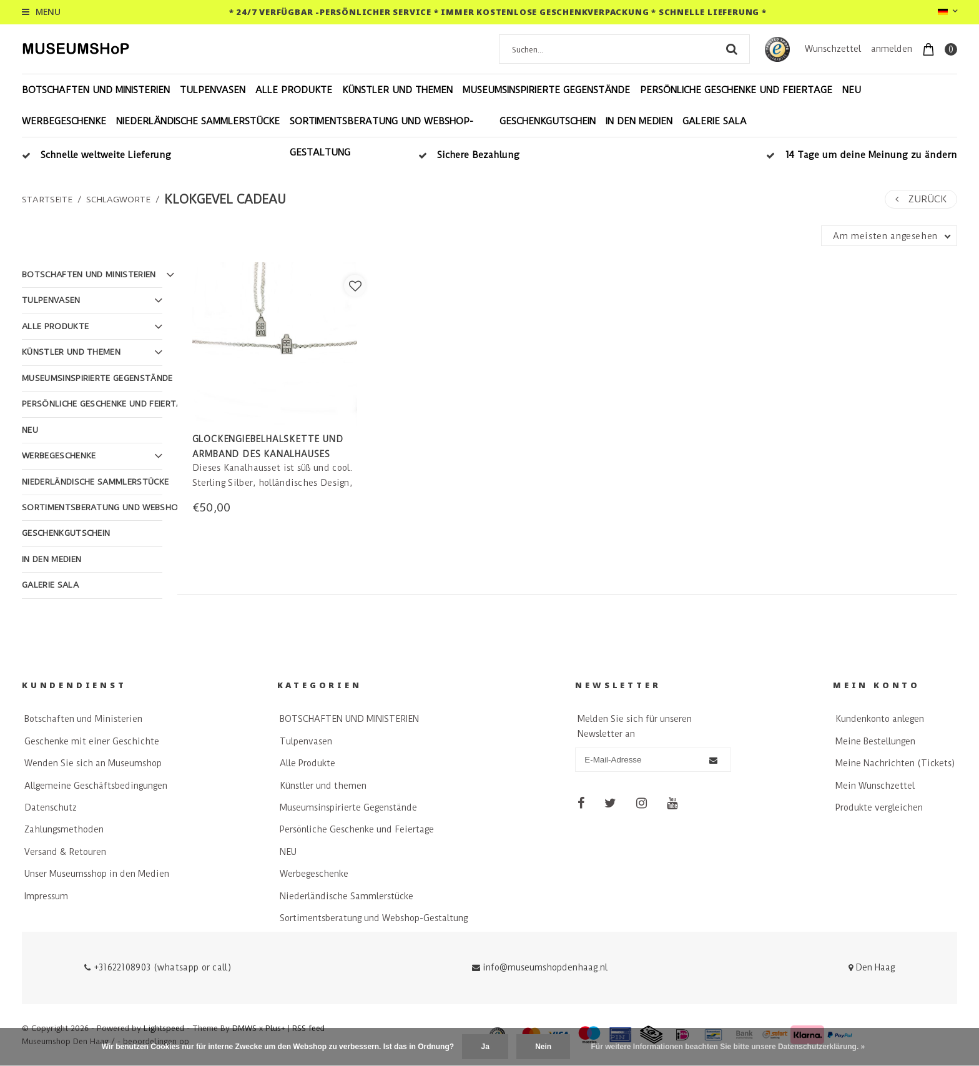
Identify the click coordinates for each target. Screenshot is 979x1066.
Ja (485, 1046)
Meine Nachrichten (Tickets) (895, 763)
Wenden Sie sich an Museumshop (93, 763)
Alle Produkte (293, 90)
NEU (851, 90)
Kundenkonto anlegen (879, 719)
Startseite (47, 199)
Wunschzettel (833, 49)
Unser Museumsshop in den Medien (96, 874)
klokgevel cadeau (225, 199)
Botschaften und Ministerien (83, 719)
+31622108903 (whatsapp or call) (157, 967)
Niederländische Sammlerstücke (198, 121)
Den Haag (872, 967)
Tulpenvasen (212, 90)
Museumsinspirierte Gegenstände (546, 90)
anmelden (891, 49)
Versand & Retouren (65, 852)
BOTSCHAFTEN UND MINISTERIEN (96, 90)
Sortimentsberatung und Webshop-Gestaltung (381, 137)
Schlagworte (118, 199)
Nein (543, 1046)
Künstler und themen (397, 90)
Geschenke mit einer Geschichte (91, 741)
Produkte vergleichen (879, 807)
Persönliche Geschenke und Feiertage (736, 90)
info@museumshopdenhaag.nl (540, 967)
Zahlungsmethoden (64, 829)
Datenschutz (50, 807)
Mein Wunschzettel (875, 786)
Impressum (46, 896)
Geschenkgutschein (547, 121)
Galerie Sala (714, 121)
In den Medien (639, 121)
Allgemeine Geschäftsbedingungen (95, 786)
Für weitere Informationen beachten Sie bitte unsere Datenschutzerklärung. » (728, 1046)
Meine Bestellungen (875, 741)
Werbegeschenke (64, 121)
